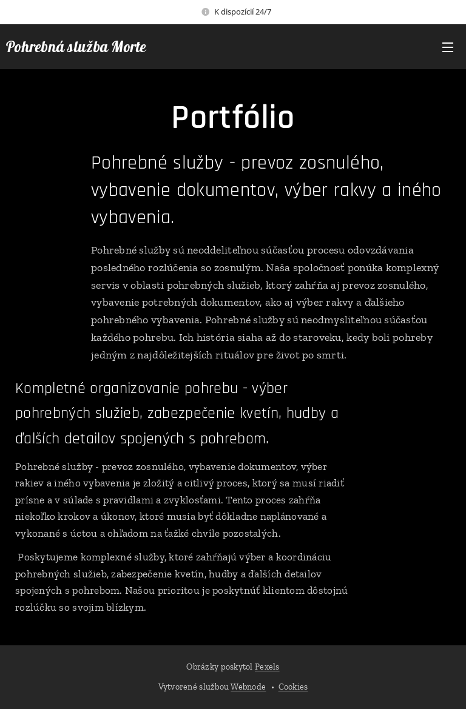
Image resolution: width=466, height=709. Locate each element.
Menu (447, 47)
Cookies (293, 687)
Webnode (248, 687)
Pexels (267, 667)
